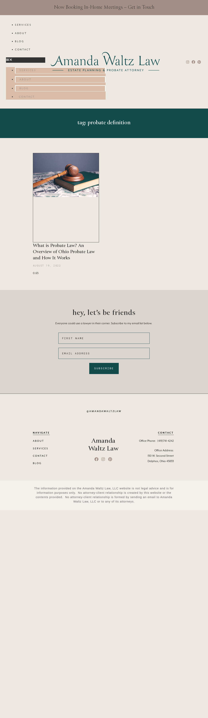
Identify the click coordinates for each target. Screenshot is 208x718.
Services (23, 25)
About (21, 33)
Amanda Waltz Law (103, 445)
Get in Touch (141, 7)
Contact (23, 49)
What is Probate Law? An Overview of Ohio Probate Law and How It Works (64, 252)
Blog (19, 41)
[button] (25, 60)
